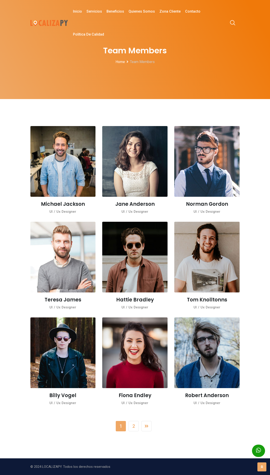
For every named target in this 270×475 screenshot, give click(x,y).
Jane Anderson (135, 204)
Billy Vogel (62, 395)
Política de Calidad (88, 34)
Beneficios (115, 11)
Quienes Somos (142, 11)
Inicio (77, 11)
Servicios (94, 11)
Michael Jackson (63, 204)
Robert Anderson (207, 395)
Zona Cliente (170, 11)
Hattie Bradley (135, 299)
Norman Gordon (207, 204)
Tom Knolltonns (207, 299)
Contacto (192, 11)
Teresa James (63, 299)
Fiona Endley (135, 395)
